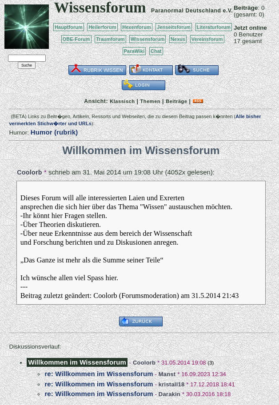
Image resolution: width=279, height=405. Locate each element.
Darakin (169, 394)
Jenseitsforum (174, 27)
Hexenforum (136, 27)
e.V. (228, 11)
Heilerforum (102, 27)
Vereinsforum (207, 39)
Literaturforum (214, 27)
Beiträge (176, 101)
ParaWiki (134, 51)
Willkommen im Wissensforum (77, 362)
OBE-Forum (76, 39)
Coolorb (29, 172)
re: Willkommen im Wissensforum (98, 373)
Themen (150, 101)
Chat (156, 51)
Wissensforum (147, 39)
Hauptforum (69, 27)
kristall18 (172, 384)
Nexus (178, 39)
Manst (167, 374)
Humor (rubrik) (54, 132)
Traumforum (110, 39)
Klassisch (122, 101)
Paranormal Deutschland (186, 11)
